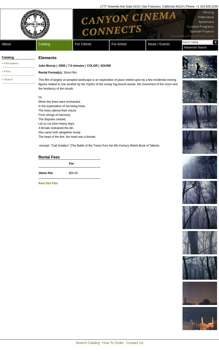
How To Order (113, 343)
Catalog (44, 44)
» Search (7, 79)
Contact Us (134, 343)
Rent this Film (48, 183)
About (6, 44)
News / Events (159, 44)
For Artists (119, 44)
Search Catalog (88, 343)
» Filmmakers (10, 63)
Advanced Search (195, 47)
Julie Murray (47, 65)
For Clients (83, 44)
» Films (6, 71)
